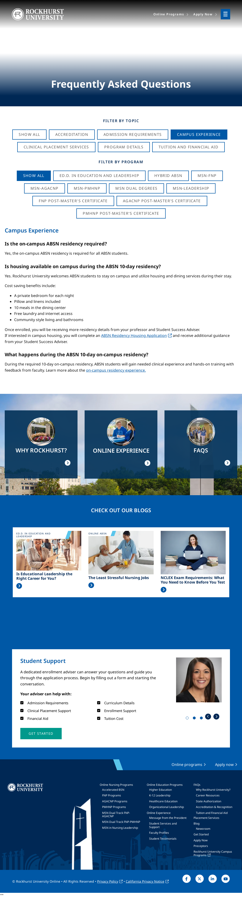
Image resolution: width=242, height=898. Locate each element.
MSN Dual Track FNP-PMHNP (121, 822)
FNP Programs (111, 795)
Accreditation (71, 134)
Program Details (123, 147)
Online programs (187, 764)
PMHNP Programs (114, 807)
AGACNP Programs (114, 801)
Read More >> (19, 586)
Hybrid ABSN (168, 175)
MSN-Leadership (191, 188)
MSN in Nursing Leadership (120, 828)
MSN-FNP (207, 175)
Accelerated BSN (113, 790)
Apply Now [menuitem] (202, 14)
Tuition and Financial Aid (212, 813)
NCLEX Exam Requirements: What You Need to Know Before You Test (193, 580)
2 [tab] (195, 719)
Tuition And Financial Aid (188, 147)
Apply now (224, 764)
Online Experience (159, 813)
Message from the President (167, 818)
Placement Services (206, 818)
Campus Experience (199, 134)
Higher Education (160, 790)
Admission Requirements (133, 134)
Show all (33, 175)
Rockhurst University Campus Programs (213, 853)
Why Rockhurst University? (213, 790)
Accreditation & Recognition (214, 807)
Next (216, 716)
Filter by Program (121, 161)
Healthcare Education (163, 801)
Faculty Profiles (159, 833)
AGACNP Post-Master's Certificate (162, 200)
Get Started (201, 834)
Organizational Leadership (166, 807)
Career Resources (208, 795)
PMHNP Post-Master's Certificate (121, 213)
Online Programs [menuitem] (168, 14)
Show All (29, 134)
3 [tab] (202, 719)
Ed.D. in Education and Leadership (99, 175)
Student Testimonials (163, 839)
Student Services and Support (163, 825)
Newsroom (203, 829)
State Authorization (208, 801)
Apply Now (200, 840)
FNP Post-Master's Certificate (73, 200)
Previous (208, 716)
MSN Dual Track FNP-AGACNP (116, 814)
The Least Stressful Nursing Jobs (118, 578)
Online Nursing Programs (116, 785)
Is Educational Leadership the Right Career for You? (44, 576)
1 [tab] (188, 719)
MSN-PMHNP (87, 188)
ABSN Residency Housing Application (134, 335)
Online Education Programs (165, 785)
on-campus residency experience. (116, 370)
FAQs (197, 785)
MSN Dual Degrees (136, 188)
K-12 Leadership (159, 795)
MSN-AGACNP (44, 188)
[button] (40, 733)
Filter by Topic (121, 120)
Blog (196, 823)
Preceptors (201, 846)
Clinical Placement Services (56, 147)
